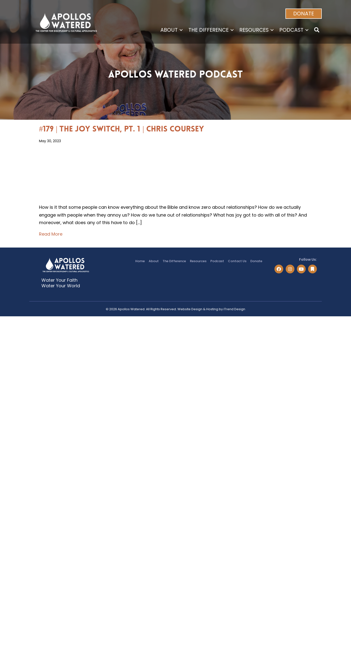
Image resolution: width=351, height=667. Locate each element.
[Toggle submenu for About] (181, 30)
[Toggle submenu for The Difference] (232, 30)
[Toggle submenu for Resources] (272, 30)
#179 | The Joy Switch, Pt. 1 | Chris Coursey (121, 129)
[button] (303, 14)
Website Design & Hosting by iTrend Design (211, 309)
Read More (50, 233)
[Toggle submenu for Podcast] (307, 30)
